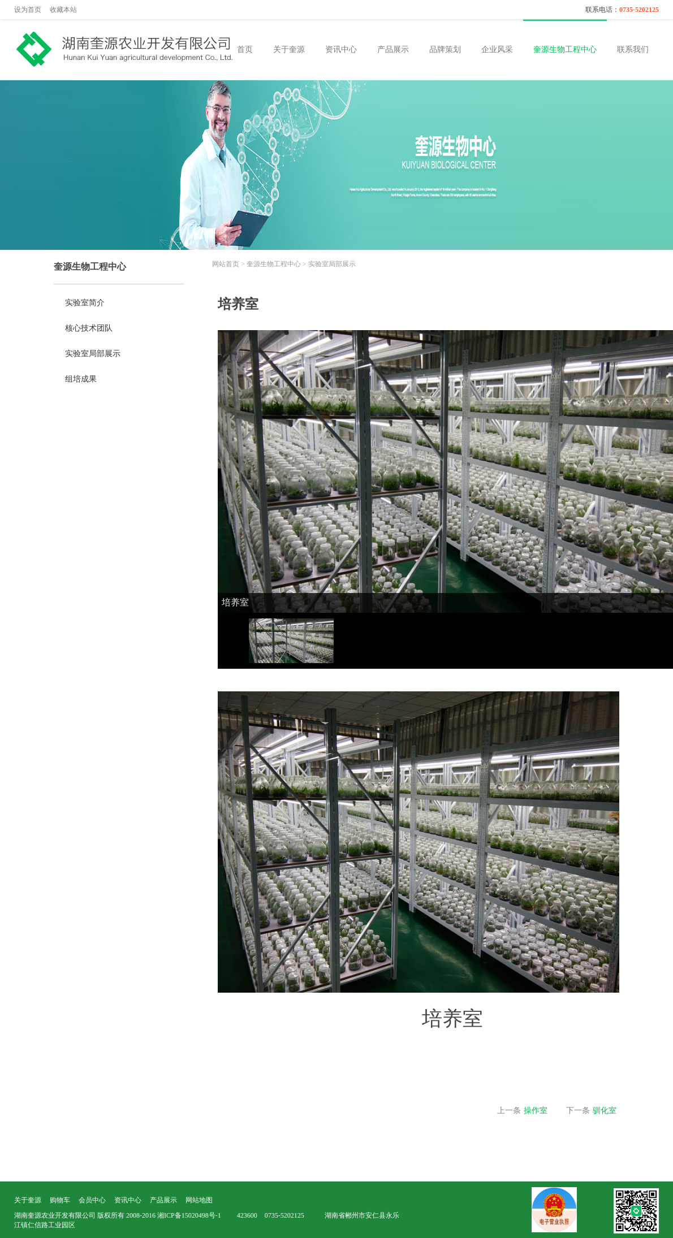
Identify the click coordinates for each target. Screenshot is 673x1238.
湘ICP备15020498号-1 (189, 1215)
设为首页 (27, 10)
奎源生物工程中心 (565, 49)
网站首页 (225, 264)
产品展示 (393, 49)
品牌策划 (445, 49)
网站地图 (199, 1200)
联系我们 (633, 49)
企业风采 (497, 49)
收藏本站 (63, 10)
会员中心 (92, 1200)
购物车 (60, 1200)
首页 (245, 49)
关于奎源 (289, 49)
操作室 (535, 1110)
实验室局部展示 (332, 264)
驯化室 (604, 1110)
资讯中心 (341, 49)
